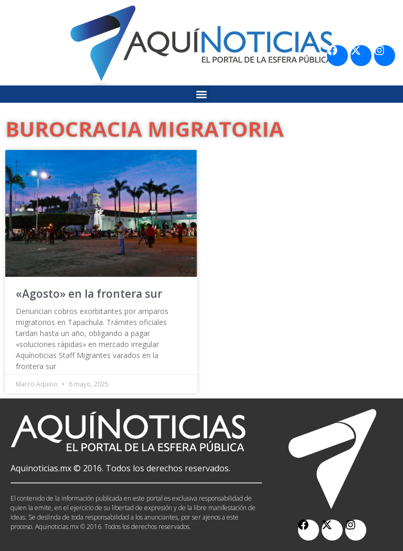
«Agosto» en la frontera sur (89, 293)
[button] (201, 94)
